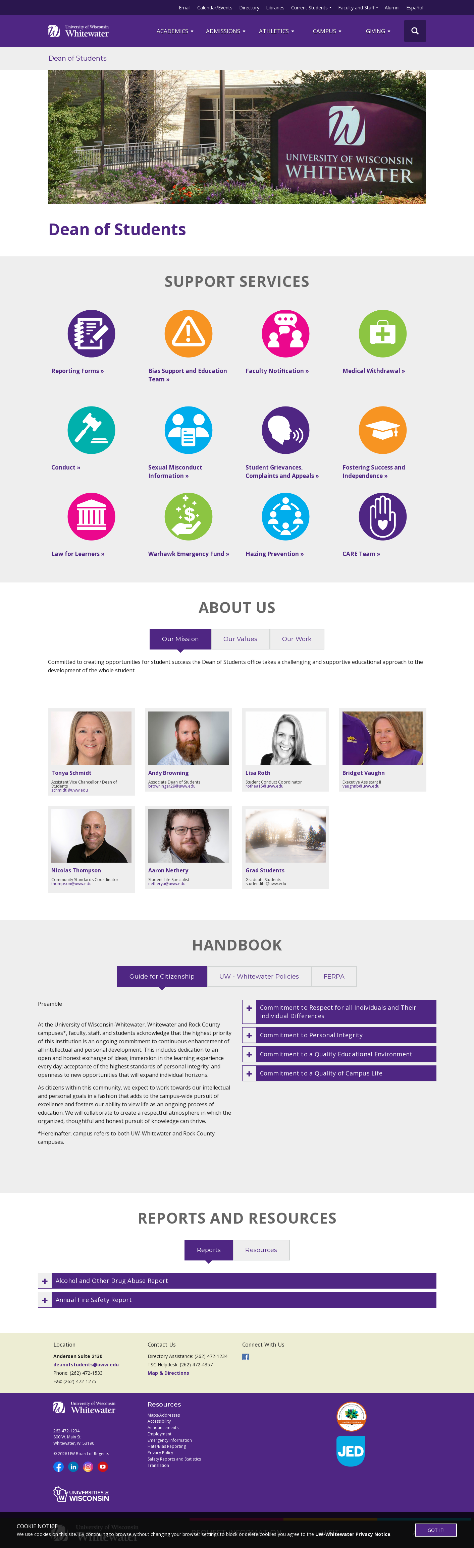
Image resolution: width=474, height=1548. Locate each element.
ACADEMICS (176, 31)
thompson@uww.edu (71, 883)
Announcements (163, 1427)
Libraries (275, 7)
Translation (158, 1465)
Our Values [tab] (240, 639)
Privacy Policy (160, 1453)
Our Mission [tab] (180, 639)
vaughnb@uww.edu (361, 786)
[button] (339, 1012)
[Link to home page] (78, 31)
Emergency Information (170, 1440)
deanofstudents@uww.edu (86, 1364)
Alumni (392, 7)
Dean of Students (77, 58)
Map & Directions (168, 1373)
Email (185, 7)
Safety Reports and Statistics (174, 1459)
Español (414, 7)
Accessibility (159, 1421)
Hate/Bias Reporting (167, 1446)
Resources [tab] (261, 1250)
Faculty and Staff (356, 7)
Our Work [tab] (297, 639)
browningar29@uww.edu (172, 786)
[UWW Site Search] (415, 31)
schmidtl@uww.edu (69, 790)
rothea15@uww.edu (264, 786)
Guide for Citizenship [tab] (162, 976)
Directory (249, 7)
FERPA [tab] (334, 976)
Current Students (309, 7)
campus (328, 31)
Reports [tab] (209, 1250)
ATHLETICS (277, 31)
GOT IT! (436, 1530)
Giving (378, 31)
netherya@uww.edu (167, 883)
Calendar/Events (214, 7)
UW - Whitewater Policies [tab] (259, 976)
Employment (159, 1434)
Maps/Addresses (164, 1415)
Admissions (226, 31)
